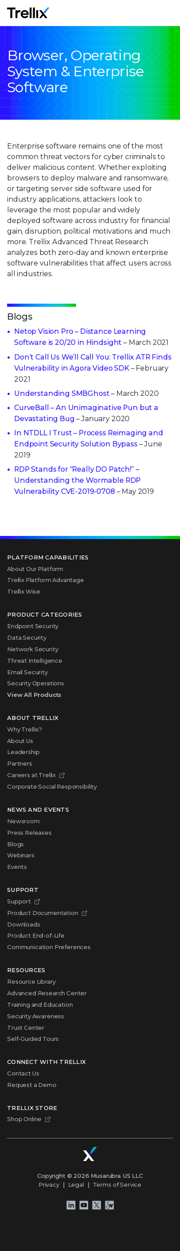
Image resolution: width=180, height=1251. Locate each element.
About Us (20, 740)
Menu (172, 13)
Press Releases (29, 832)
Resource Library (31, 981)
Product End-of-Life (36, 935)
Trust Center (25, 1027)
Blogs (15, 844)
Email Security (27, 672)
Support (19, 901)
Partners (19, 763)
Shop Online (24, 1118)
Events (17, 866)
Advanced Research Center (47, 993)
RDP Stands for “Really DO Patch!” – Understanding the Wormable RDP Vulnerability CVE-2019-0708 (77, 480)
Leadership (23, 751)
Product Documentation (42, 912)
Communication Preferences (49, 946)
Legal (76, 1184)
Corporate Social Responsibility (52, 786)
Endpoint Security (32, 625)
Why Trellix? (24, 729)
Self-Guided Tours (33, 1038)
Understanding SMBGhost (61, 393)
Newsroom (23, 821)
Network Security (32, 649)
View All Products (34, 694)
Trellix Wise (23, 591)
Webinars (20, 855)
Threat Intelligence (34, 660)
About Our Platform (35, 568)
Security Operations (35, 683)
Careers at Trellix (31, 774)
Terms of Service (117, 1184)
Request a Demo (32, 1084)
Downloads (23, 924)
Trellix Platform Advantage (45, 579)
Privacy (48, 1184)
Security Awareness (35, 1016)
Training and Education (40, 1004)
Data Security (26, 637)
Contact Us (23, 1073)
